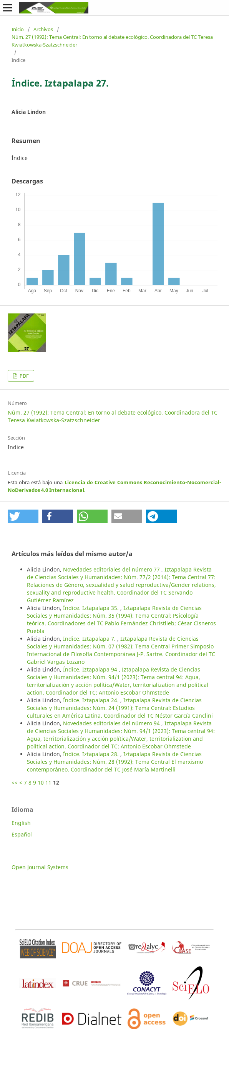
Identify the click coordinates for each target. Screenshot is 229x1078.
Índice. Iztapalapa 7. (90, 638)
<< (15, 782)
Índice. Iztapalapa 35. (91, 607)
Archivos (43, 29)
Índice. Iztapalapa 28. (91, 754)
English (21, 822)
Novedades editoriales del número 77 (112, 569)
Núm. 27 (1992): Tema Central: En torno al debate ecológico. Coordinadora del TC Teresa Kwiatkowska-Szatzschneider (112, 40)
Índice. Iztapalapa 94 (91, 669)
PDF (23, 375)
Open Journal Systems (40, 867)
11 (48, 782)
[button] (23, 516)
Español (22, 834)
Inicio (18, 29)
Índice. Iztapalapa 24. (91, 700)
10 (41, 782)
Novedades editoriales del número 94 (112, 723)
